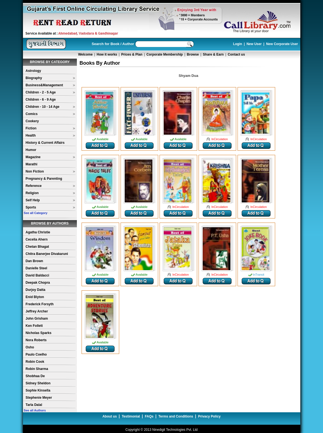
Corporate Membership (165, 54)
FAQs (149, 416)
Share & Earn (213, 54)
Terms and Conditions (175, 416)
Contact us (236, 54)
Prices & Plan (131, 54)
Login (237, 44)
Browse (193, 54)
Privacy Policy (209, 416)
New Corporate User (282, 44)
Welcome (85, 54)
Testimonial (131, 416)
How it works (107, 54)
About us (109, 416)
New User (254, 44)
